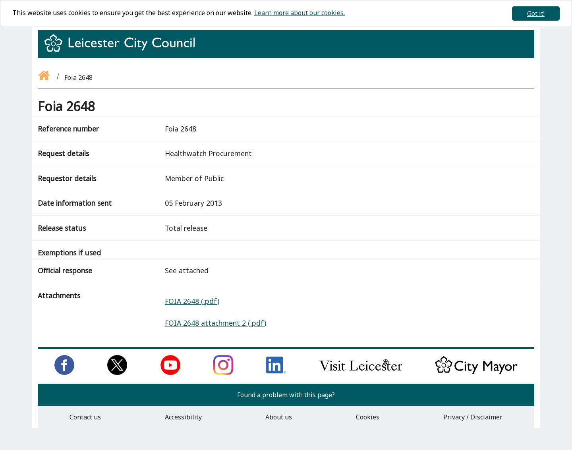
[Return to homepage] (122, 50)
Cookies (367, 417)
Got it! (536, 13)
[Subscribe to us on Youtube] (170, 372)
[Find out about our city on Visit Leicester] (360, 372)
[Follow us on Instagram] (223, 372)
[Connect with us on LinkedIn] (276, 372)
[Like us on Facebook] (64, 372)
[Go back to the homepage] (44, 77)
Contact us (85, 417)
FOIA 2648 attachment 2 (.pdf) (215, 323)
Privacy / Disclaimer (472, 417)
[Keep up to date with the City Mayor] (476, 372)
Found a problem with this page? (286, 394)
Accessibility (183, 417)
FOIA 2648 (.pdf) (192, 301)
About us (278, 417)
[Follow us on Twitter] (117, 372)
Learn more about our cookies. (299, 12)
